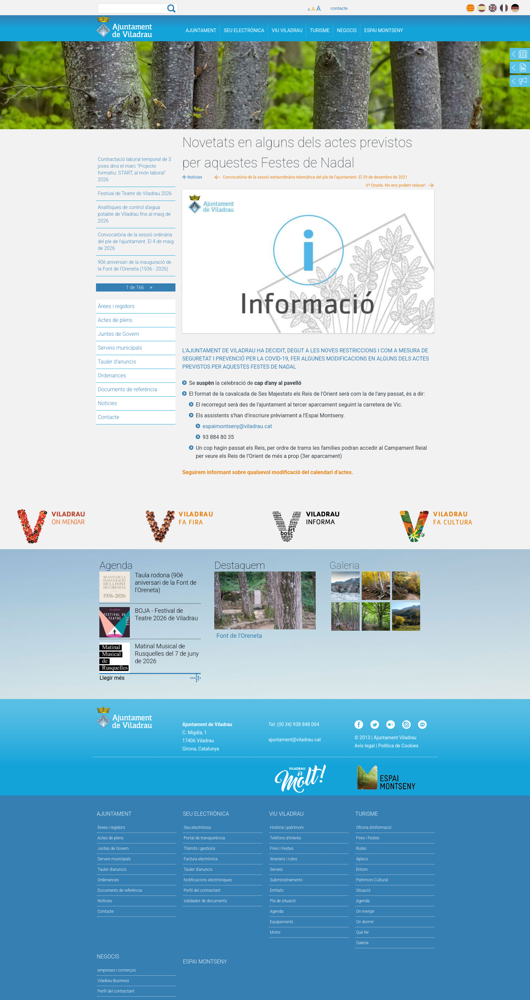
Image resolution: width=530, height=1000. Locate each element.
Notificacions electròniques (208, 880)
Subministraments (286, 880)
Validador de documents (205, 901)
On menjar (365, 911)
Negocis (347, 30)
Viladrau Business (113, 980)
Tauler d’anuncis (198, 869)
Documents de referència (127, 389)
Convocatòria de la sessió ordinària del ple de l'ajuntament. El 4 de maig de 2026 (135, 241)
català (470, 8)
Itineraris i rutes (283, 859)
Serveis (276, 869)
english (493, 8)
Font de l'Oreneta (239, 635)
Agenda (276, 911)
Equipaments (281, 922)
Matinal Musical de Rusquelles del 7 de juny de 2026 (167, 654)
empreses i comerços (117, 970)
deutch (515, 8)
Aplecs (362, 859)
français (504, 8)
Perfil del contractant (202, 890)
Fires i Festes (281, 848)
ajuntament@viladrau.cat (294, 739)
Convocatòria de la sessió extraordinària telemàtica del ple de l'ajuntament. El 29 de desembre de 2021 (315, 177)
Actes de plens (115, 320)
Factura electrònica (201, 859)
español (481, 8)
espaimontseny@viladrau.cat (237, 426)
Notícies (107, 403)
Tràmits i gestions (200, 848)
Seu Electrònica (244, 30)
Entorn (362, 869)
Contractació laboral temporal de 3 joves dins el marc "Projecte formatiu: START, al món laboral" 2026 (134, 170)
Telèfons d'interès (285, 838)
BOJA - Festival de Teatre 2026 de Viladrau (166, 614)
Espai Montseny (383, 30)
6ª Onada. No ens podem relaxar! (396, 185)
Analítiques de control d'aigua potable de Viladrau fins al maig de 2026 (134, 214)
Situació (363, 890)
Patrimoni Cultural (372, 880)
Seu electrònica (197, 827)
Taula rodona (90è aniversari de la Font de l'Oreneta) (165, 583)
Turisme (320, 30)
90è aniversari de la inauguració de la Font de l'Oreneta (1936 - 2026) (134, 265)
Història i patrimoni (287, 827)
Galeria (362, 942)
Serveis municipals (120, 348)
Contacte (108, 417)
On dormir (365, 922)
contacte (339, 8)
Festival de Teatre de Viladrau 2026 (135, 193)
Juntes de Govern (118, 334)
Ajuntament (201, 30)
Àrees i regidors (116, 306)
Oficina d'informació (373, 827)
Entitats (276, 890)
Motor (275, 932)
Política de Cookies (398, 745)
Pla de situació (283, 901)
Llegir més (111, 678)
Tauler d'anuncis (117, 361)
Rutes (361, 848)
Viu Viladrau (287, 30)
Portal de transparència (204, 838)
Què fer (362, 932)
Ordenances (112, 375)
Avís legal (365, 745)
